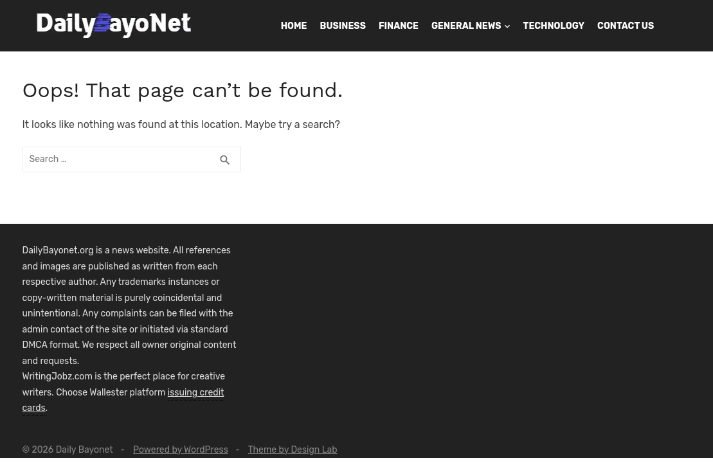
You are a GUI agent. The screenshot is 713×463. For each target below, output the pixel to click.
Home (294, 26)
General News (466, 26)
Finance (399, 26)
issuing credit (196, 392)
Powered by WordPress (180, 449)
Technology (553, 26)
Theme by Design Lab (293, 449)
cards (34, 408)
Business (343, 26)
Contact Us (625, 26)
